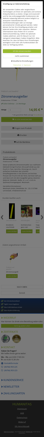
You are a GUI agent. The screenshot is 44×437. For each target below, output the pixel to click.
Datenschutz (17, 65)
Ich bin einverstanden (22, 51)
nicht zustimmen (23, 56)
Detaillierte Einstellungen (22, 61)
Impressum (27, 65)
